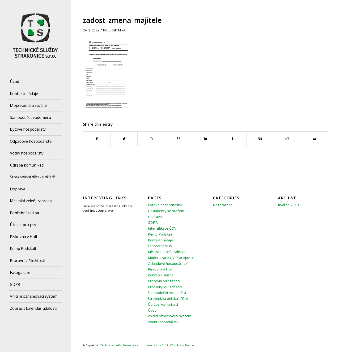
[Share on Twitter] (123, 139)
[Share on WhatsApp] (151, 139)
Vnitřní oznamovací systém (169, 315)
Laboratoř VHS (160, 245)
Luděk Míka (116, 30)
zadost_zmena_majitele (122, 20)
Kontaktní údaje (160, 240)
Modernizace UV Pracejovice (171, 257)
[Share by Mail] (314, 139)
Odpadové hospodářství (167, 263)
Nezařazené (223, 204)
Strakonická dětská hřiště (168, 298)
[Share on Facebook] (96, 139)
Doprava (155, 216)
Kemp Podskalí (160, 234)
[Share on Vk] (259, 139)
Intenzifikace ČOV (162, 228)
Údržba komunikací (163, 304)
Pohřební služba (161, 275)
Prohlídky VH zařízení (165, 286)
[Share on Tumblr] (232, 139)
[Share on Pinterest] (178, 139)
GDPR (153, 222)
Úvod (152, 310)
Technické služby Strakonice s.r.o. (121, 345)
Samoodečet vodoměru (167, 292)
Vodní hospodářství (163, 321)
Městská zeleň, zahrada (167, 251)
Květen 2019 (288, 204)
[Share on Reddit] (287, 139)
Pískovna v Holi (160, 269)
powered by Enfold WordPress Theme (169, 345)
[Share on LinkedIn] (205, 139)
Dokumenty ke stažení (166, 210)
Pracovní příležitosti (164, 281)
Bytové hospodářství (165, 204)
